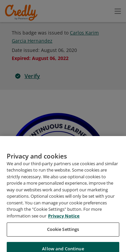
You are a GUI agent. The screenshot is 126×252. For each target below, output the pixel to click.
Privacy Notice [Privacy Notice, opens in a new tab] (64, 224)
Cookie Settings (63, 238)
